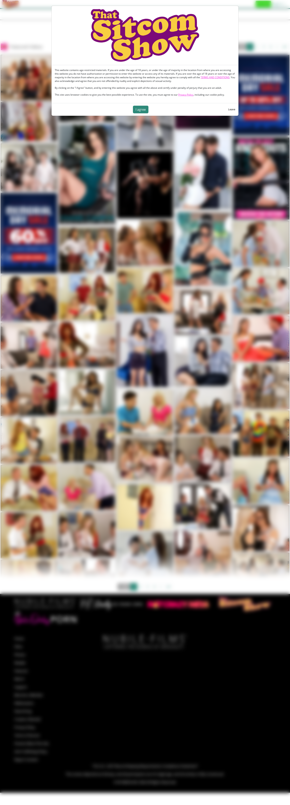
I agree (141, 109)
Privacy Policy (185, 94)
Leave (231, 109)
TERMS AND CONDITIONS (215, 77)
